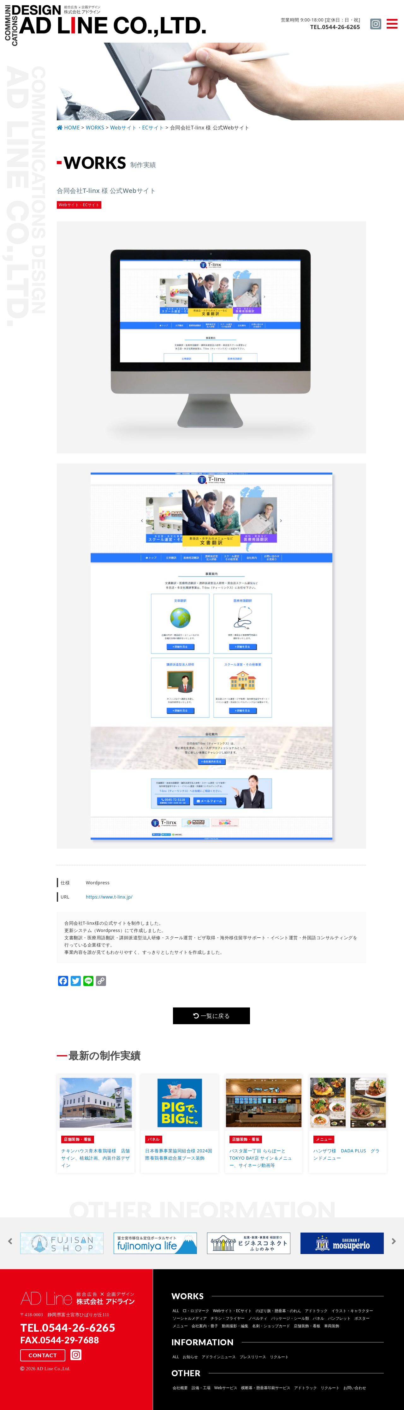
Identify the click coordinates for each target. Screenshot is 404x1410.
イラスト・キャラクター (352, 1310)
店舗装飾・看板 (307, 1326)
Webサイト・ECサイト (232, 1310)
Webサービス (225, 1387)
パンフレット (339, 1318)
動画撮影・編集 (235, 1326)
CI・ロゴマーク (196, 1310)
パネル (318, 1318)
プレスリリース (253, 1356)
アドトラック (316, 1310)
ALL (176, 1310)
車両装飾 (331, 1326)
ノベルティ (257, 1318)
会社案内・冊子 (205, 1326)
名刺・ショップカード (271, 1326)
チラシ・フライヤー (228, 1318)
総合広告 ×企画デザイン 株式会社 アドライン (106, 26)
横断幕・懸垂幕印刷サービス (265, 1387)
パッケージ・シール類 (290, 1318)
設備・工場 (201, 1387)
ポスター (362, 1318)
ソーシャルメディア (190, 1318)
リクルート (279, 1356)
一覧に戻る (211, 1015)
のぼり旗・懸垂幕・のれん (278, 1310)
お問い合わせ (354, 1387)
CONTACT (42, 1355)
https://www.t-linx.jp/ (109, 897)
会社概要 (180, 1387)
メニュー (180, 1326)
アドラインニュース (219, 1356)
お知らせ (190, 1356)
